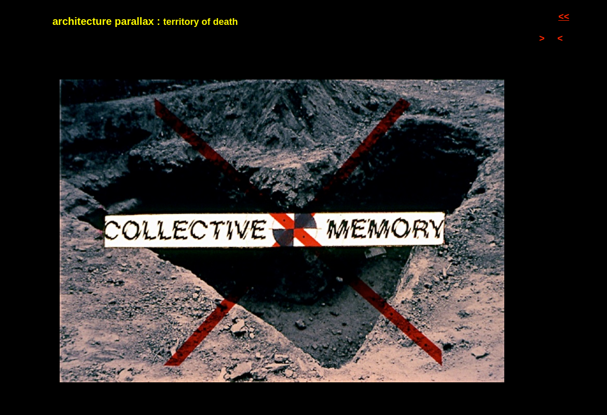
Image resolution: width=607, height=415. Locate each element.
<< (563, 16)
